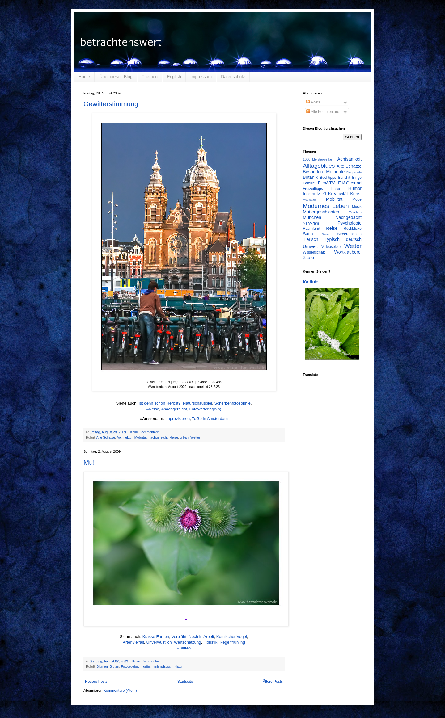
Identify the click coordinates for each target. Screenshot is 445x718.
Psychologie (349, 222)
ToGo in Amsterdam (210, 418)
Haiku (335, 189)
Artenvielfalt (133, 642)
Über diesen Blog (115, 76)
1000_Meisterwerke (317, 159)
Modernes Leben (326, 206)
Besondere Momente (324, 171)
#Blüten (184, 648)
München (312, 217)
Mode (357, 199)
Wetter (195, 437)
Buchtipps (328, 177)
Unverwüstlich (159, 642)
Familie (309, 183)
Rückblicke (353, 228)
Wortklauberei (348, 252)
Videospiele (331, 247)
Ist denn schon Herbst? (160, 403)
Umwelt (310, 246)
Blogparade (354, 172)
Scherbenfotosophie (232, 403)
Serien (326, 234)
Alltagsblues (319, 165)
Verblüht (179, 636)
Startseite (185, 681)
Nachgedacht (348, 217)
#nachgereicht (174, 409)
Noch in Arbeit (201, 636)
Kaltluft (310, 281)
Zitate (308, 257)
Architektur (125, 437)
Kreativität (338, 193)
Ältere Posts (273, 681)
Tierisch (310, 239)
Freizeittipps (313, 189)
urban (184, 437)
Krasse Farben (155, 636)
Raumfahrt (311, 228)
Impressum (201, 76)
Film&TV (326, 182)
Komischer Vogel (231, 636)
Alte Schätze (105, 437)
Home (84, 76)
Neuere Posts (96, 681)
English (174, 76)
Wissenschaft (314, 252)
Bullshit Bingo (350, 177)
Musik (357, 206)
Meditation (309, 199)
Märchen (355, 212)
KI (324, 194)
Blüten (114, 666)
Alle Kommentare (322, 112)
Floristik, (210, 642)
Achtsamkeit (349, 159)
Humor (355, 188)
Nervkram (311, 223)
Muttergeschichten (321, 211)
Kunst (356, 193)
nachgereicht (158, 437)
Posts (313, 102)
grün (146, 666)
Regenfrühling (232, 642)
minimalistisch (162, 666)
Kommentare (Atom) (120, 690)
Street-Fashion (349, 234)
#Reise (152, 409)
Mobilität (140, 437)
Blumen (102, 666)
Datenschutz (233, 76)
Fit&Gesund (350, 182)
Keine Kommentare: (145, 432)
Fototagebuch (131, 666)
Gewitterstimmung (110, 104)
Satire (309, 233)
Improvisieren (177, 418)
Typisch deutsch (343, 239)
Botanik (310, 177)
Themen (150, 76)
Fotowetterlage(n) (205, 409)
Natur (178, 666)
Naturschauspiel (197, 403)
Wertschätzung (187, 642)
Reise (174, 437)
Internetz (311, 193)
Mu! (89, 462)
